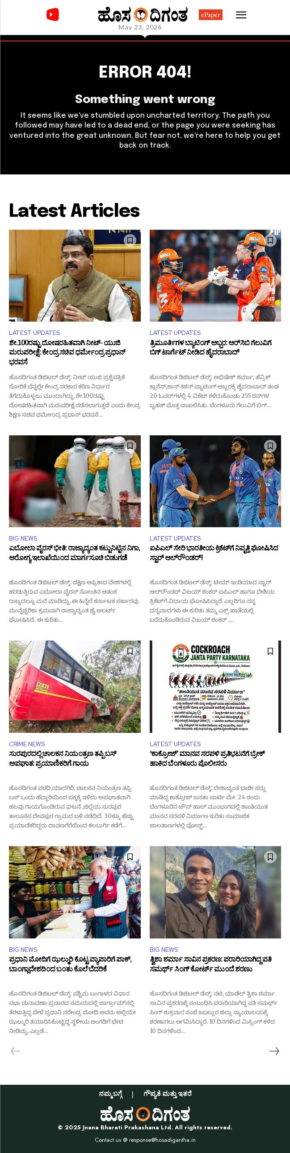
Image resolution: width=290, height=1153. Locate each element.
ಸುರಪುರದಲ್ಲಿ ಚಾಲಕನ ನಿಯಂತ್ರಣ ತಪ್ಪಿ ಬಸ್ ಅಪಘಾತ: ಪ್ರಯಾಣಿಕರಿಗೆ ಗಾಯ (62, 760)
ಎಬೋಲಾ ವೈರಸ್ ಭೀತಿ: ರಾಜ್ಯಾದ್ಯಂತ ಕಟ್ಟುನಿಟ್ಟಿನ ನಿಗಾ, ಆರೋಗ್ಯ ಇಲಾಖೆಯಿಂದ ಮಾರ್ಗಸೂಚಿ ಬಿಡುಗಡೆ (74, 554)
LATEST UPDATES (34, 333)
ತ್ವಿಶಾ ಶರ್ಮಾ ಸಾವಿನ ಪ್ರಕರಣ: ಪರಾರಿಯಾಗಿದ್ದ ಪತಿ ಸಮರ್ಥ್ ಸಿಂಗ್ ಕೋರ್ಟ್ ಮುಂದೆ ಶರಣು (210, 965)
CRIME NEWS (27, 744)
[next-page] (274, 1051)
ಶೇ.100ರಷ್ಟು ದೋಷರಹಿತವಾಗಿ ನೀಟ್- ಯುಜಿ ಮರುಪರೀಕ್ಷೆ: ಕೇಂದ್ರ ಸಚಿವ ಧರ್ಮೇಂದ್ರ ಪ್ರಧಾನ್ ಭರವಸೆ (67, 354)
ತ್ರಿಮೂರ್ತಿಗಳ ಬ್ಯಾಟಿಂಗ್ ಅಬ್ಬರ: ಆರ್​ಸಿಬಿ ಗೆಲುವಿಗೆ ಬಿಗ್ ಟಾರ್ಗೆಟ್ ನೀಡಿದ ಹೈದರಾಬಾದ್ (210, 349)
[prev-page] (16, 1051)
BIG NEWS (23, 538)
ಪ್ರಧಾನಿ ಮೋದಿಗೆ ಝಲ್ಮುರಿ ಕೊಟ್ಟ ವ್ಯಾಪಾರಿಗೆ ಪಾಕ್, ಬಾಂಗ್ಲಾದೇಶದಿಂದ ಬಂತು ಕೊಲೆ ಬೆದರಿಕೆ (70, 965)
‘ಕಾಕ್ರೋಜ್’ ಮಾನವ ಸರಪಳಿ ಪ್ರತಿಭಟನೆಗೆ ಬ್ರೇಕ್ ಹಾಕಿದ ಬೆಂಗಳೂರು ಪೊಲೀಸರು (207, 760)
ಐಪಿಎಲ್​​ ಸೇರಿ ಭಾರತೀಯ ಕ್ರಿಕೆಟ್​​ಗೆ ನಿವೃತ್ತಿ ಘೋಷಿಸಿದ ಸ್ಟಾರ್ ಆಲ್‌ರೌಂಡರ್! (214, 554)
